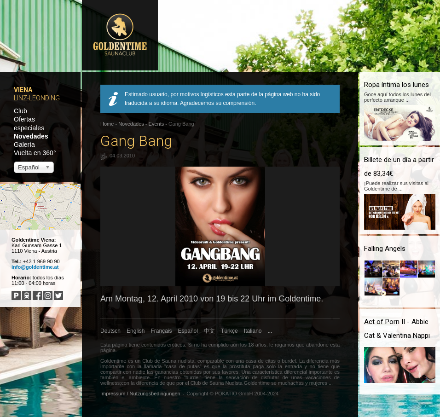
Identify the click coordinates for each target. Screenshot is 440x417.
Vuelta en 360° (35, 152)
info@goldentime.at (35, 267)
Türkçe (229, 331)
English (136, 331)
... (270, 331)
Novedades (31, 136)
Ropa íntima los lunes (396, 85)
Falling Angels (384, 248)
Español (188, 331)
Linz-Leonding (37, 98)
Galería (24, 144)
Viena (23, 89)
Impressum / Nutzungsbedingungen (140, 393)
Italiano (253, 331)
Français (161, 331)
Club (20, 111)
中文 (209, 331)
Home (107, 124)
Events (156, 124)
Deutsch (110, 331)
